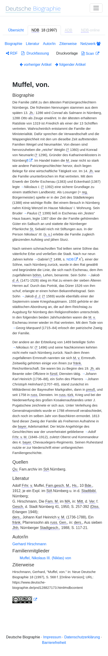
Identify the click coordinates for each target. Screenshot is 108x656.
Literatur (32, 44)
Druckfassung (35, 53)
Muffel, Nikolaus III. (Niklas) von (45, 558)
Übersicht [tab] (16, 30)
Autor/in (49, 44)
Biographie (13, 44)
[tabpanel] (54, 323)
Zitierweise (68, 44)
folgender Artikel (70, 64)
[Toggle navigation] (96, 8)
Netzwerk (90, 44)
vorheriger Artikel (35, 64)
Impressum (52, 637)
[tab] (44, 30)
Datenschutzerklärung (82, 637)
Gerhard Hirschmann (29, 544)
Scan (88, 53)
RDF (12, 53)
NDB (70, 259)
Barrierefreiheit (54, 643)
